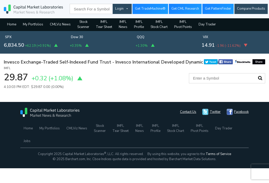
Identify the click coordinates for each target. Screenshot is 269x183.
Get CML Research (185, 8)
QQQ (140, 37)
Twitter (215, 112)
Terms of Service (218, 154)
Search (260, 78)
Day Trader (207, 24)
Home (11, 24)
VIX (205, 37)
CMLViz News (60, 24)
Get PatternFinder (218, 8)
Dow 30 (77, 37)
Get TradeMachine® (150, 8)
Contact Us (188, 112)
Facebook (241, 112)
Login (119, 8)
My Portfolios (33, 24)
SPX (8, 37)
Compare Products (251, 8)
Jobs (27, 141)
